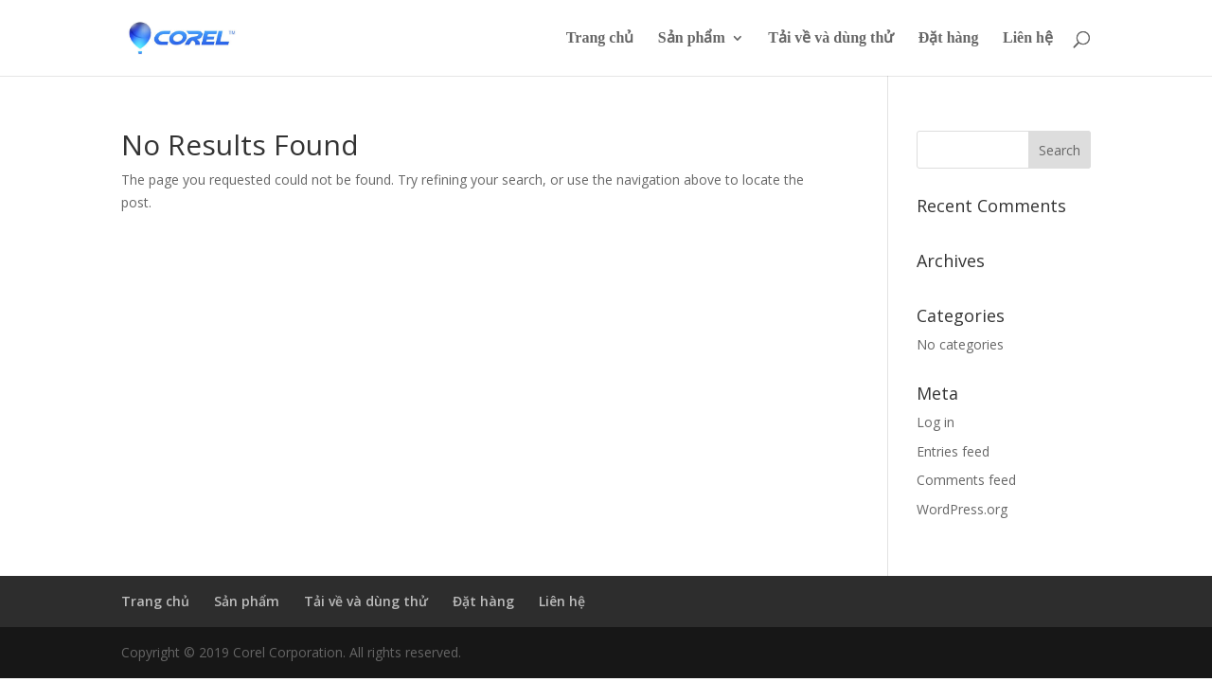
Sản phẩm (691, 38)
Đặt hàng (948, 38)
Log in (935, 422)
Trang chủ (599, 38)
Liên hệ (1028, 38)
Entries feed (953, 451)
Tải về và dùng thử (831, 38)
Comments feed (966, 480)
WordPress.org (962, 509)
